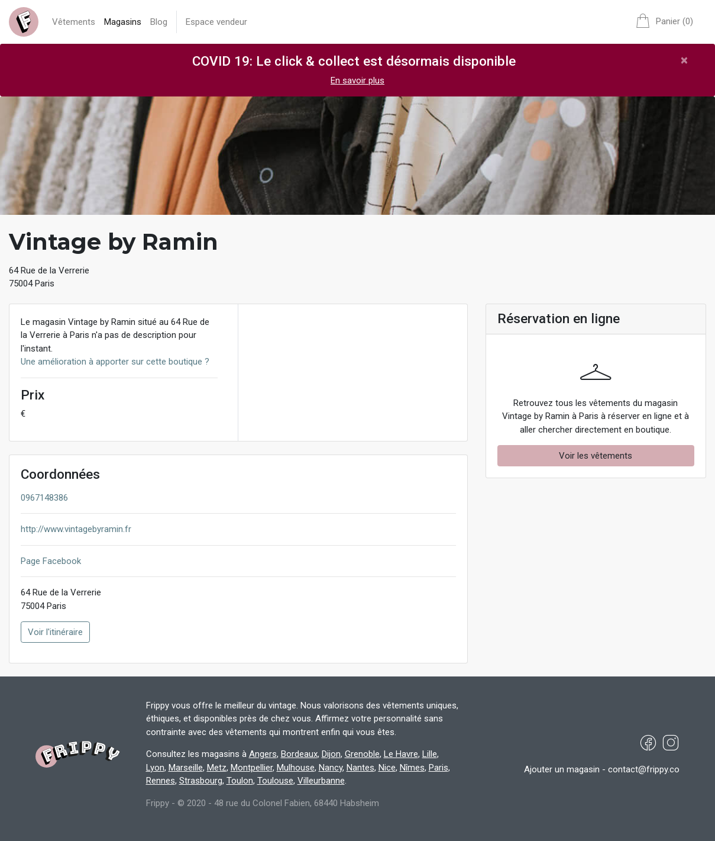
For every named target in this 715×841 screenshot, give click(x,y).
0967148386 (44, 497)
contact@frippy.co (644, 769)
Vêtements (73, 22)
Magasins (122, 22)
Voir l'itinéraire (55, 632)
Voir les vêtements (595, 455)
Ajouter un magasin (562, 769)
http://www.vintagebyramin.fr (76, 529)
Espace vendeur (216, 22)
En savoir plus (357, 80)
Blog (158, 22)
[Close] (684, 60)
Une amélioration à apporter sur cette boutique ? (115, 361)
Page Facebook (51, 561)
